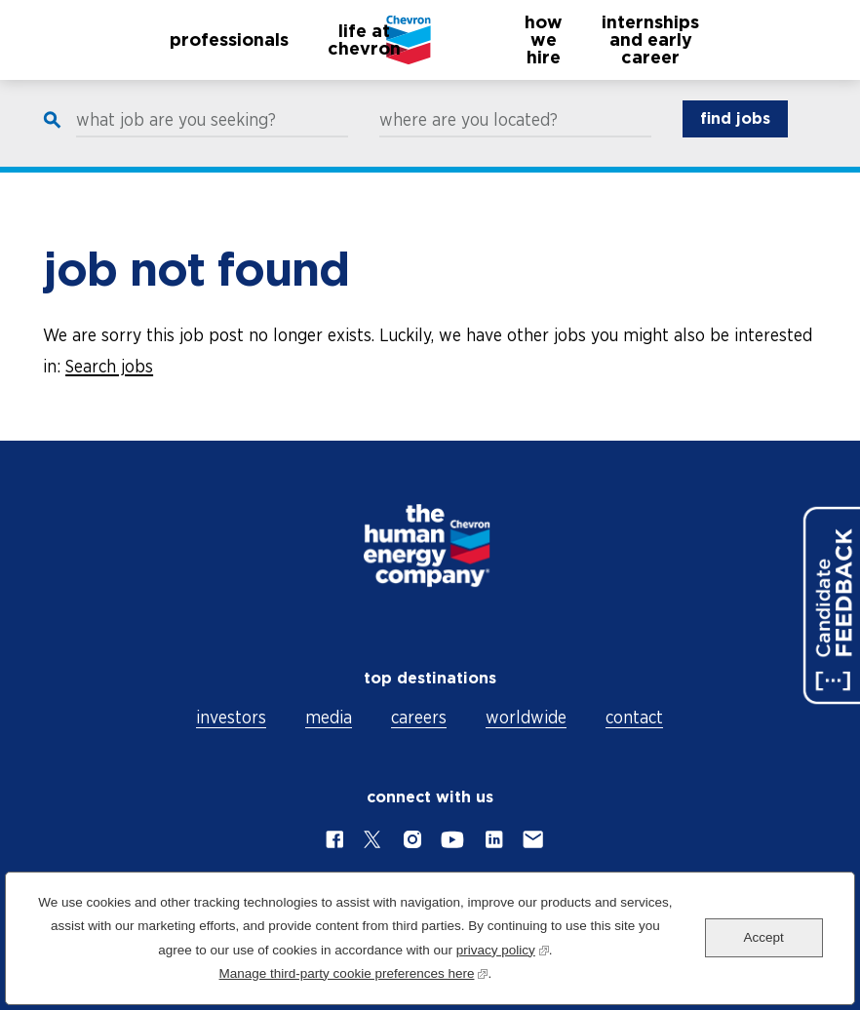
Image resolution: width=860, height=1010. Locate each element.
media (328, 717)
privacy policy (502, 948)
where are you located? (468, 138)
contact (634, 717)
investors (231, 717)
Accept (764, 937)
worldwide (526, 717)
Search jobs (109, 366)
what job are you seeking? (176, 138)
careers (419, 717)
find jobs (735, 137)
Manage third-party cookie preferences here (354, 971)
